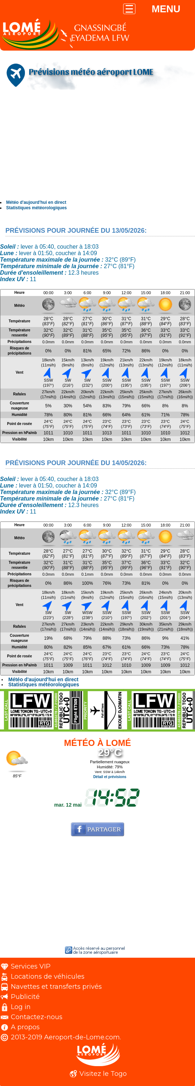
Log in (21, 1007)
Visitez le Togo (103, 1074)
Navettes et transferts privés (56, 987)
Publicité (25, 997)
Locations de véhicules (47, 976)
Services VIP (31, 966)
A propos (25, 1027)
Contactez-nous (36, 1017)
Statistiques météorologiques (36, 207)
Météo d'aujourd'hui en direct (36, 202)
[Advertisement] (97, 145)
